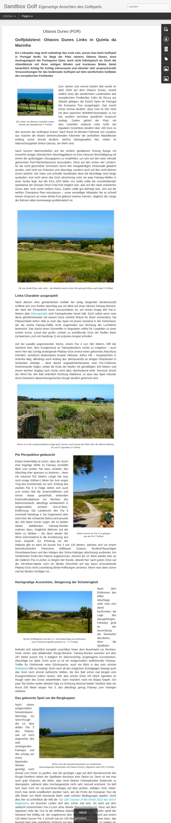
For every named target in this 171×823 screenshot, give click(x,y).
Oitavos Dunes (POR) (61, 31)
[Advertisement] (137, 92)
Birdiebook (21, 668)
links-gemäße (39, 313)
